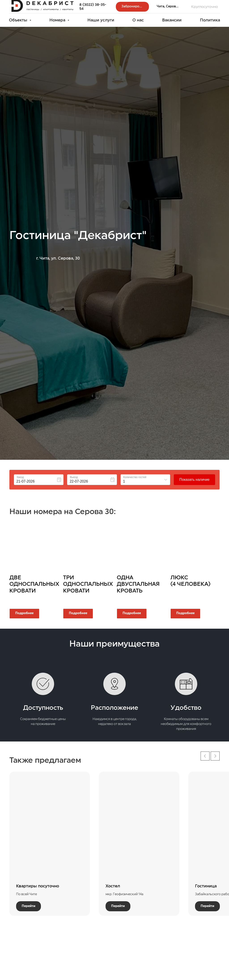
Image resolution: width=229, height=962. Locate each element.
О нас (138, 20)
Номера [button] (57, 20)
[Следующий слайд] (215, 756)
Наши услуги (100, 20)
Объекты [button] (18, 20)
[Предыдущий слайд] (205, 756)
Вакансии (172, 20)
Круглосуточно (204, 6)
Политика (210, 20)
